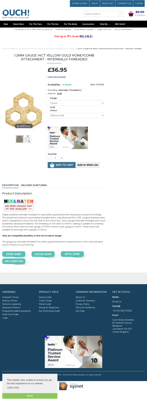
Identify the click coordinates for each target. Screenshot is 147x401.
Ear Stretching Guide (49, 311)
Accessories (88, 24)
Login (139, 3)
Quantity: (52, 154)
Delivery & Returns (34, 185)
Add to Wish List (87, 165)
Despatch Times (10, 297)
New (6, 24)
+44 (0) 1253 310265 (122, 310)
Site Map (80, 311)
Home (4, 48)
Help (95, 3)
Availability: (54, 84)
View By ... (104, 24)
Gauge (53, 98)
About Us (80, 297)
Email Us (116, 301)
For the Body (70, 24)
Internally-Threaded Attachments (60, 48)
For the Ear (53, 24)
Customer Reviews (85, 300)
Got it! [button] (30, 396)
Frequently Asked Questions (16, 311)
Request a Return (11, 307)
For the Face (35, 24)
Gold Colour (53, 109)
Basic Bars (19, 24)
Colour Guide (45, 300)
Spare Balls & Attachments (32, 48)
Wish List (107, 3)
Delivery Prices (9, 300)
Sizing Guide (79, 3)
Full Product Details (57, 77)
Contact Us (124, 3)
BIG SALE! (120, 24)
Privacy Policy (83, 304)
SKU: (92, 84)
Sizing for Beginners (49, 307)
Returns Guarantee (11, 304)
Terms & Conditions (85, 307)
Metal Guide (45, 304)
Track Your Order (10, 314)
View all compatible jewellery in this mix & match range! (31, 235)
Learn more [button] (13, 387)
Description (10, 185)
